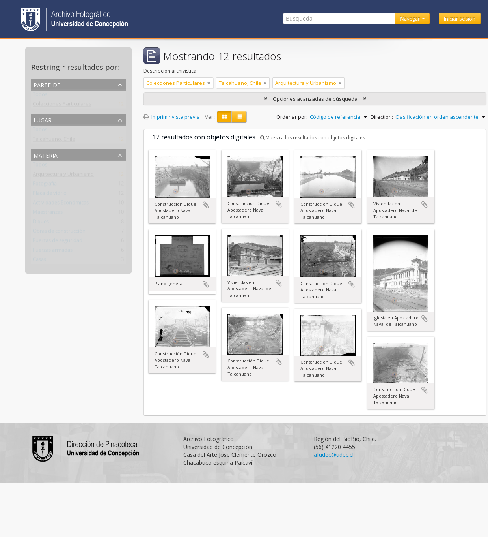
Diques (41, 223)
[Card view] (224, 117)
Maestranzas (48, 213)
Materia (46, 154)
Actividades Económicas (61, 204)
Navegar (410, 18)
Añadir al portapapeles (206, 205)
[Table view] (239, 117)
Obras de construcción (59, 232)
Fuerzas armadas (53, 251)
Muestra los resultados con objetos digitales (312, 137)
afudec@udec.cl (334, 454)
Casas (39, 261)
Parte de (47, 84)
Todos (40, 96)
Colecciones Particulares (62, 105)
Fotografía (45, 185)
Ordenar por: (291, 116)
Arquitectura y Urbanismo (63, 175)
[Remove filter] (208, 83)
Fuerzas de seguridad (57, 242)
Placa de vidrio (50, 194)
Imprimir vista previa (171, 116)
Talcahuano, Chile (54, 140)
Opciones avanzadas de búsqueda (315, 98)
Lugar (43, 119)
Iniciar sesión (459, 18)
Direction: (382, 116)
